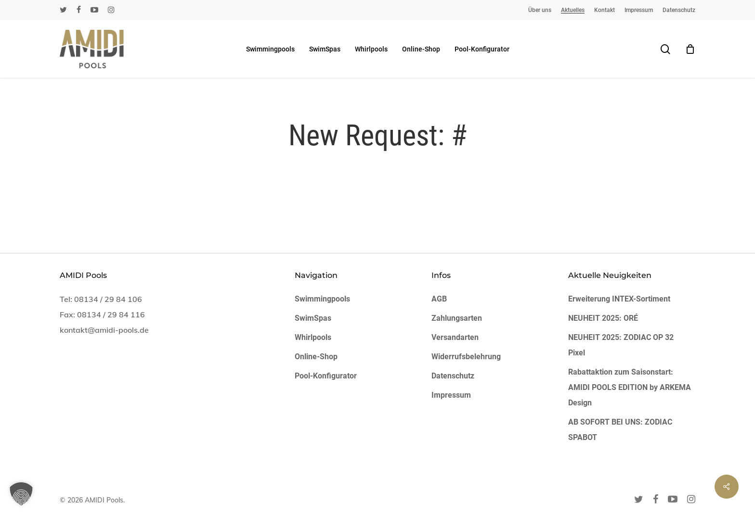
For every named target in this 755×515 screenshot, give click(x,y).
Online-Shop (316, 356)
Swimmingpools (322, 298)
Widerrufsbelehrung (466, 356)
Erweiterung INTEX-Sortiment (619, 298)
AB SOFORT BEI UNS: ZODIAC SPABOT (620, 429)
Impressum (451, 395)
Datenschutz (452, 375)
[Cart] (690, 49)
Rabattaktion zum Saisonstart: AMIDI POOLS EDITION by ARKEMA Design (629, 387)
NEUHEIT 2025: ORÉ (603, 318)
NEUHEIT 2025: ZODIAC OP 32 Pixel (621, 345)
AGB (439, 298)
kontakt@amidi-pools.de (104, 330)
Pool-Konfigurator (326, 375)
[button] (21, 494)
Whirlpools (313, 337)
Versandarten (455, 337)
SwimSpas (313, 318)
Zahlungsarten (456, 318)
